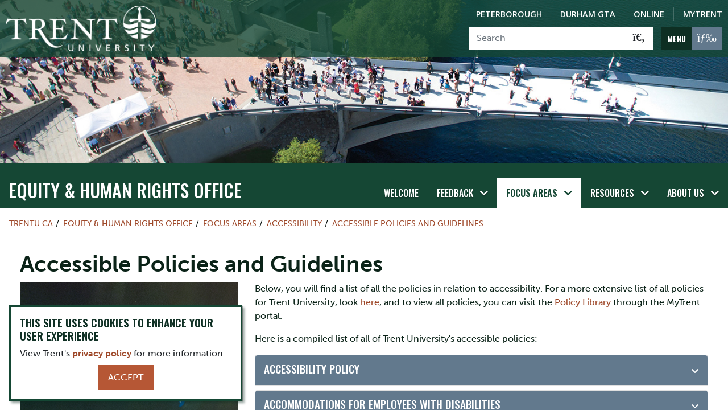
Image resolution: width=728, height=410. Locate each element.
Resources (612, 193)
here (369, 302)
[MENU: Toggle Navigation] (691, 38)
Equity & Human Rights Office (125, 190)
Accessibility (294, 223)
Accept (125, 377)
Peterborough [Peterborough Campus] (509, 14)
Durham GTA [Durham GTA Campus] (587, 14)
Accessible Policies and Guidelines (407, 223)
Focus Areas (531, 193)
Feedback (455, 193)
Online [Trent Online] (649, 14)
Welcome (401, 193)
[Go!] (639, 38)
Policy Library (583, 302)
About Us (685, 193)
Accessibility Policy (311, 368)
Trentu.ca (31, 223)
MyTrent (702, 14)
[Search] (547, 38)
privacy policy (101, 353)
